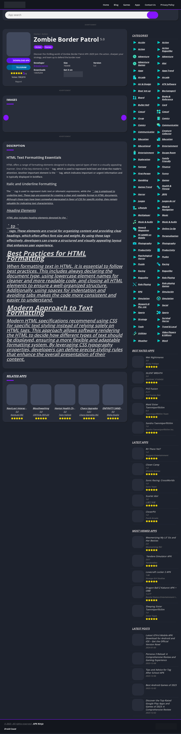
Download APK (18, 61)
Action (45, 34)
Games (126, 4)
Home (106, 4)
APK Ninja (38, 724)
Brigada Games (41, 66)
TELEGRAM (16, 68)
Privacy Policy (167, 4)
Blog (116, 4)
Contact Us (150, 4)
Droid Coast (10, 729)
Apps (137, 4)
